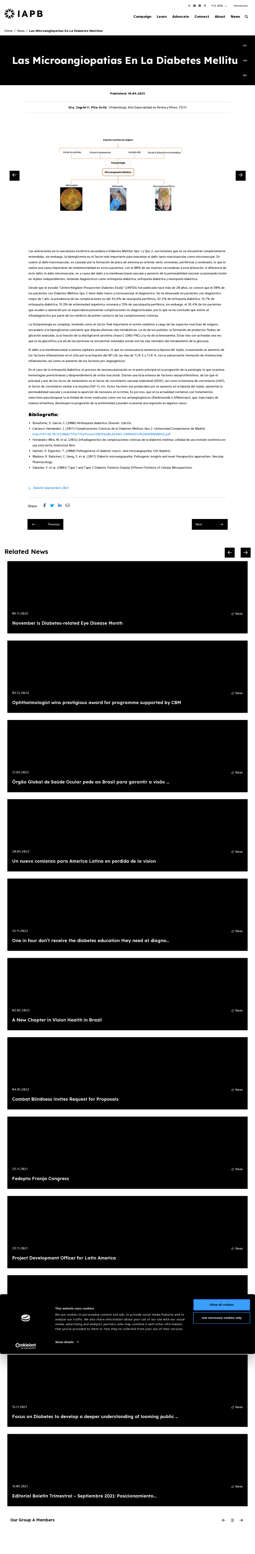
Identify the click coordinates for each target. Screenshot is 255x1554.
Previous (46, 525)
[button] (219, 6)
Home (8, 31)
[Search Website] (246, 17)
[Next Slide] (241, 176)
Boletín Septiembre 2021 (51, 488)
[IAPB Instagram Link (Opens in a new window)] (205, 6)
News (234, 17)
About (217, 17)
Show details (64, 1542)
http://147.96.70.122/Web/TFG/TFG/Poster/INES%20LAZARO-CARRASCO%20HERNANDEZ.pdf (101, 435)
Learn (155, 17)
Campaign (135, 17)
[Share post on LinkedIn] (62, 506)
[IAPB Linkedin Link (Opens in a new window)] (199, 6)
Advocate (175, 17)
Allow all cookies (222, 1505)
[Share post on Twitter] (54, 506)
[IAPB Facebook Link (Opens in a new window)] (194, 6)
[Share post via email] (70, 506)
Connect (198, 17)
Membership (241, 5)
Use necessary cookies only (222, 1518)
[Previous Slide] (15, 176)
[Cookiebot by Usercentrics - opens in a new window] (25, 1546)
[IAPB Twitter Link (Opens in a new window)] (189, 6)
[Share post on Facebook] (46, 506)
